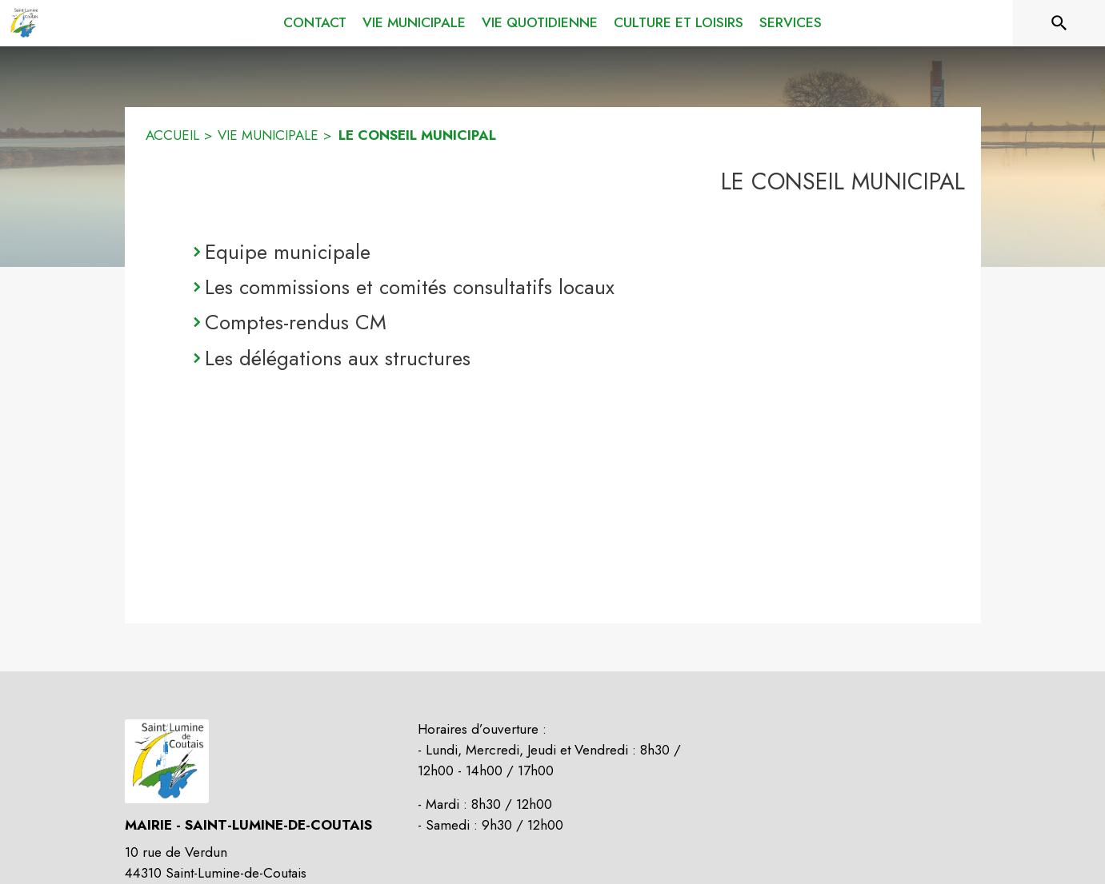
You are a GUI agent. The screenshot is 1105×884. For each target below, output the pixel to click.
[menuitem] (314, 23)
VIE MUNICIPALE (268, 135)
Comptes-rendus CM (295, 322)
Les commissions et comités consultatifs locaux (410, 287)
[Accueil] (24, 23)
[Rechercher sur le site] (1059, 23)
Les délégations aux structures (337, 358)
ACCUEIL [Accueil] (172, 135)
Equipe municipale (287, 251)
